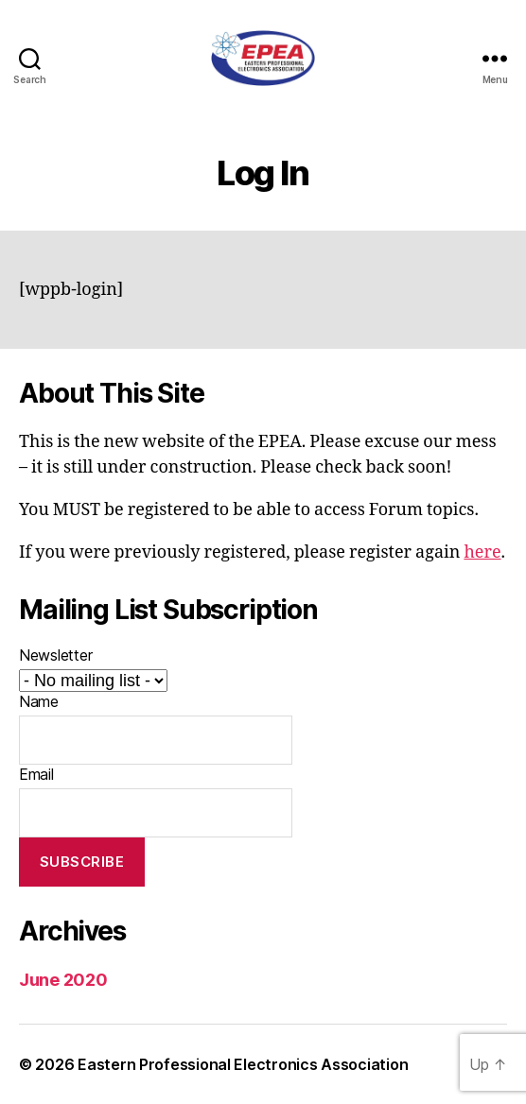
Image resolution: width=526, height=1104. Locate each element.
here (482, 552)
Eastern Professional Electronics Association (243, 1064)
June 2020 (63, 980)
